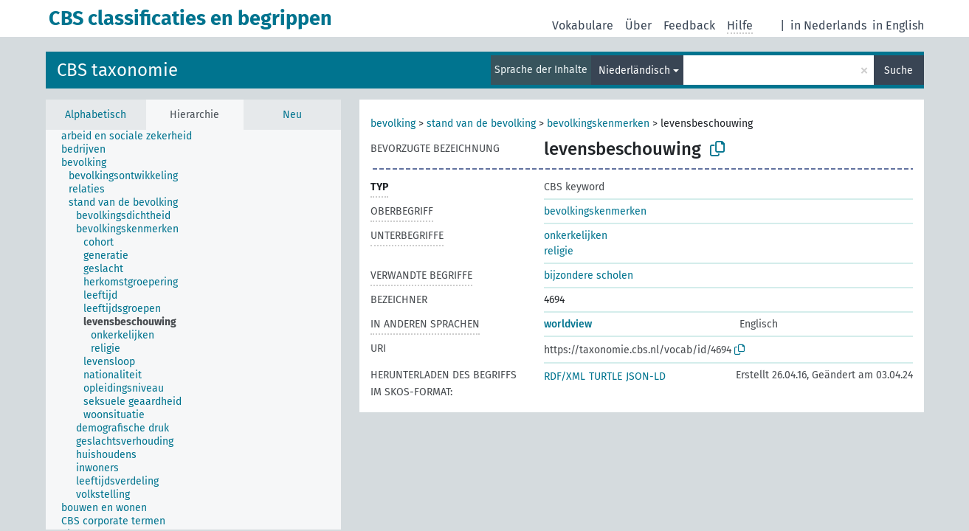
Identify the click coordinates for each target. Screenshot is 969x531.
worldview (568, 324)
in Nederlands (828, 25)
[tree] (193, 330)
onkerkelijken (575, 235)
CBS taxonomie (117, 70)
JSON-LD (646, 376)
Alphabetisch (95, 114)
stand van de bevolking (481, 123)
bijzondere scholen (588, 275)
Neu (292, 114)
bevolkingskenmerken (598, 123)
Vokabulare (582, 25)
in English (898, 25)
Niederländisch (634, 70)
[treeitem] (133, 136)
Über (638, 25)
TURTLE (605, 376)
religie (558, 251)
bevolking (392, 123)
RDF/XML (564, 376)
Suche (898, 70)
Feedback (689, 25)
